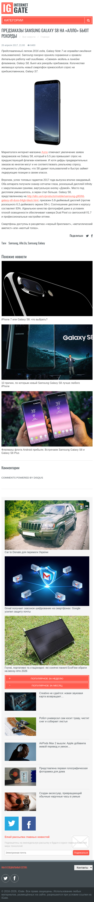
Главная (45, 37)
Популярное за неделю (47, 678)
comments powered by (22, 477)
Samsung (13, 243)
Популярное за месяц (47, 685)
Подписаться (81, 852)
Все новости (29, 37)
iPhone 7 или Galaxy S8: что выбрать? (24, 319)
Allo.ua (23, 243)
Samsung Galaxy (36, 243)
